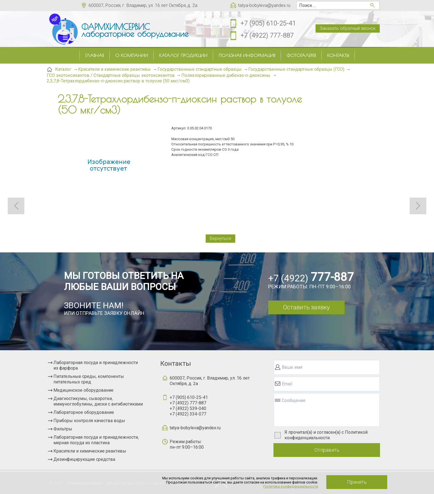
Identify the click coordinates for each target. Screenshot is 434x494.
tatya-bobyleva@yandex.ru (264, 5)
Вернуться (220, 238)
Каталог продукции (183, 55)
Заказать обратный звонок (348, 28)
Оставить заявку (306, 307)
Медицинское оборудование (83, 390)
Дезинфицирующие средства (84, 459)
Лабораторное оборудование (83, 412)
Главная (94, 55)
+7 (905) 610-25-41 (268, 23)
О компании (131, 55)
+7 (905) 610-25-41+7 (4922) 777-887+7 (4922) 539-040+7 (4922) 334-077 (189, 406)
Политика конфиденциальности (290, 486)
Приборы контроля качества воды (89, 420)
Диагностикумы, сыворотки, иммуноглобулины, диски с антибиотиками (98, 401)
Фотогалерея (301, 55)
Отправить (326, 450)
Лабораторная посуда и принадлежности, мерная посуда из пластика (96, 440)
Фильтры (62, 429)
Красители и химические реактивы (89, 451)
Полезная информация (247, 55)
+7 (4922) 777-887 (267, 35)
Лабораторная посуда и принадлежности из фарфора (95, 365)
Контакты (338, 55)
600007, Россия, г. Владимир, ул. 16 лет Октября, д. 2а (143, 5)
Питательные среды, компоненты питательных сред (88, 379)
